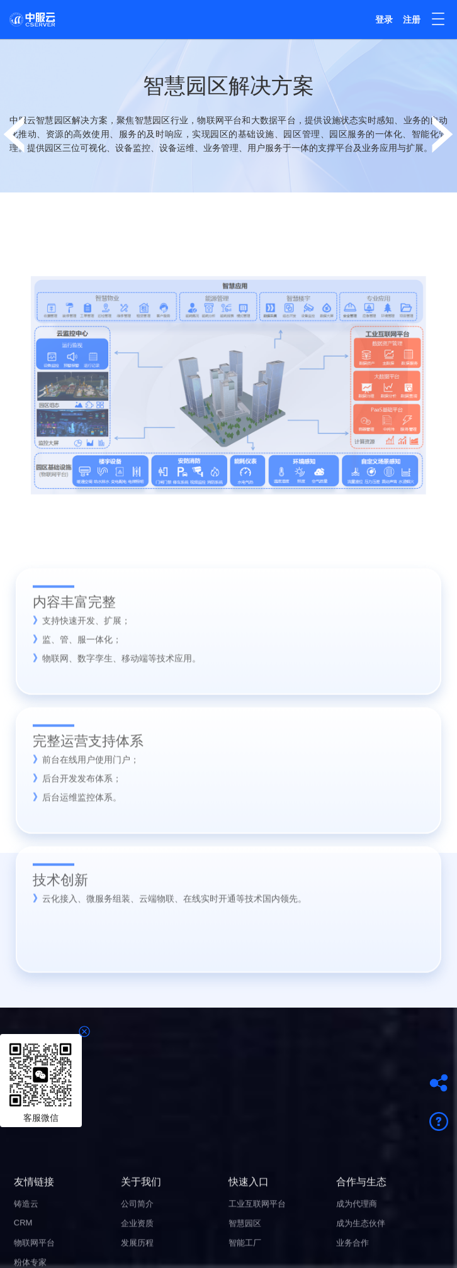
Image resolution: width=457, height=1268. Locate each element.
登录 (384, 19)
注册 (411, 19)
